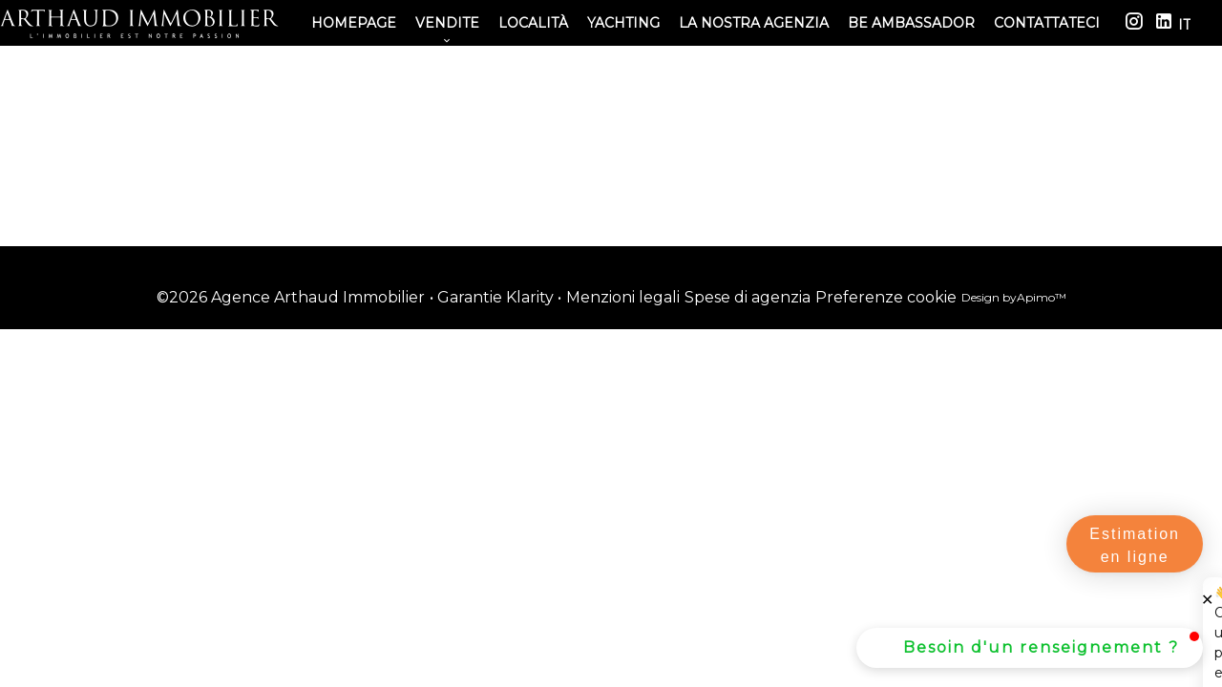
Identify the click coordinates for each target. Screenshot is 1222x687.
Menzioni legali (623, 297)
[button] (1029, 648)
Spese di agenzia (748, 297)
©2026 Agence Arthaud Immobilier (291, 297)
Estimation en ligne (1134, 545)
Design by (1013, 297)
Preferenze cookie (886, 297)
